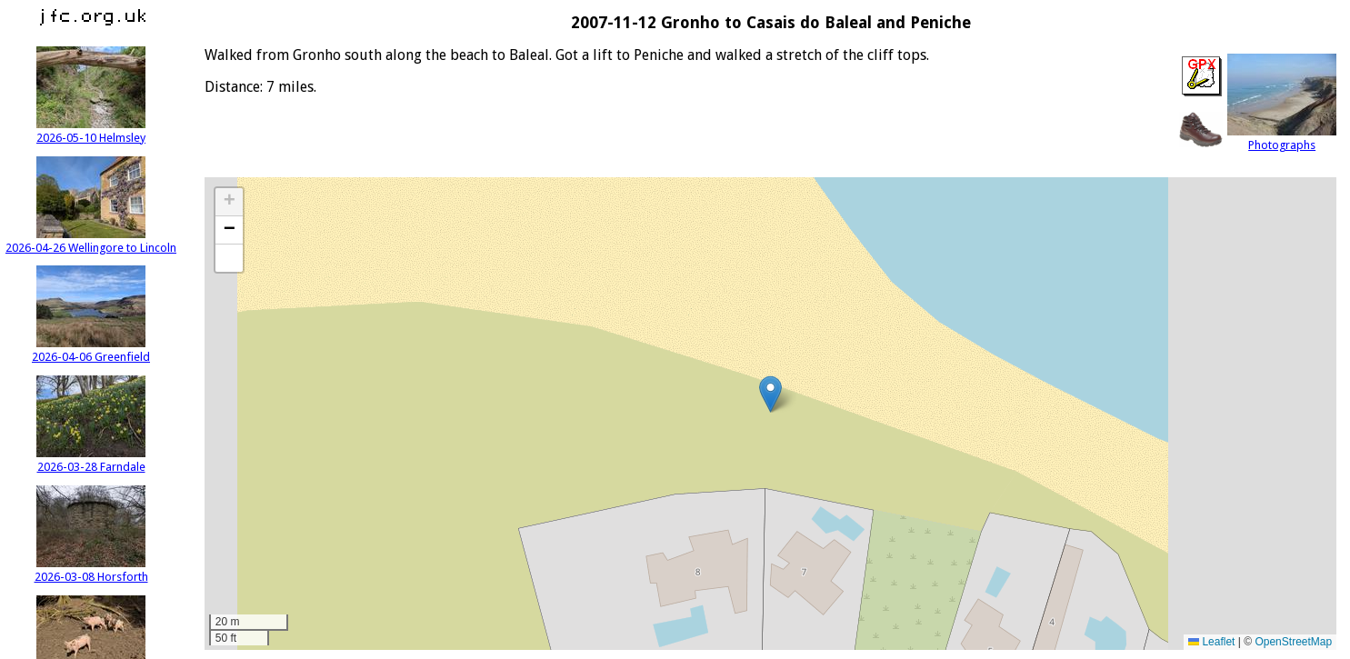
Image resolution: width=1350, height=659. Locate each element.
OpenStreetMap (1293, 641)
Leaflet (1211, 641)
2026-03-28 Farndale (90, 460)
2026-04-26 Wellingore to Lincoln (90, 241)
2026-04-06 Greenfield (91, 350)
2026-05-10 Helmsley (90, 131)
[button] (770, 394)
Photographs (1281, 138)
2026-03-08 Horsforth (91, 570)
